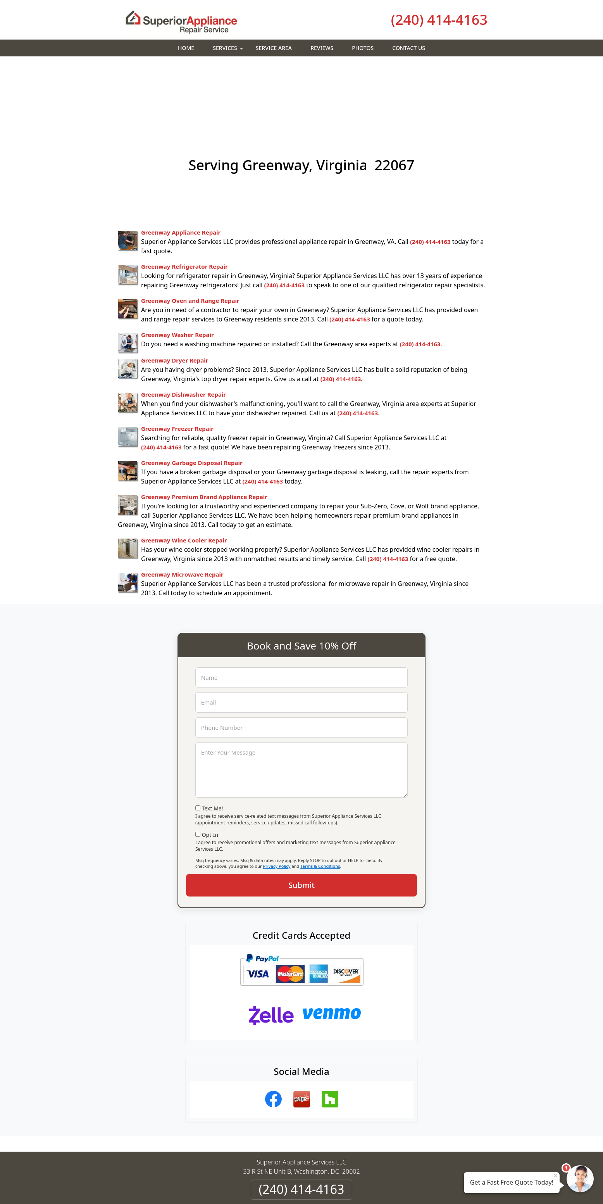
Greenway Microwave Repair (182, 506)
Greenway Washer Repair (177, 266)
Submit (301, 817)
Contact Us (408, 48)
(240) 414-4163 (439, 19)
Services (229, 50)
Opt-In (210, 766)
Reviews (321, 48)
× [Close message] (556, 1175)
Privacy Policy (276, 798)
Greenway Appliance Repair (181, 164)
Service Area (274, 48)
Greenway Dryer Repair (174, 292)
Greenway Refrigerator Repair (184, 198)
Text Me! (212, 740)
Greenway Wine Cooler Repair (184, 472)
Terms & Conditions (320, 798)
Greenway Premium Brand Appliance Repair (204, 428)
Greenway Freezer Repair (177, 360)
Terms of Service (360, 1187)
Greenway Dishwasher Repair (183, 326)
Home (186, 48)
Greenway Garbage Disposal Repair (192, 394)
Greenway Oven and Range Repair (190, 232)
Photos (363, 48)
